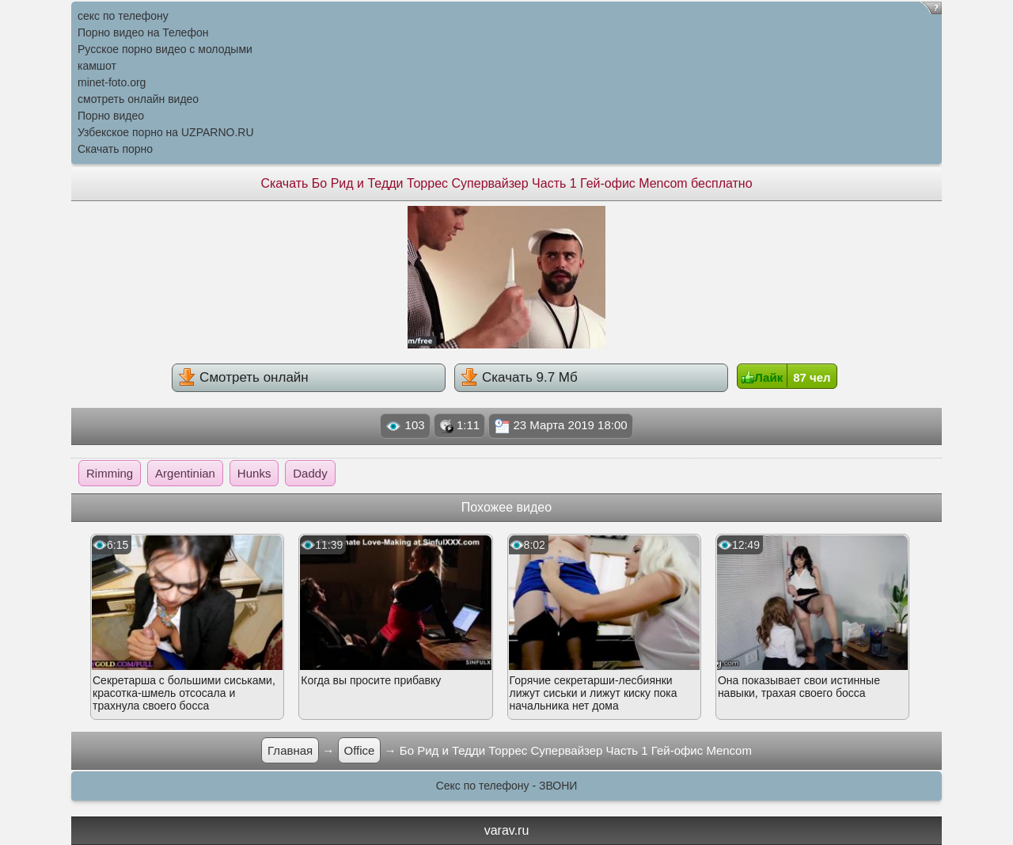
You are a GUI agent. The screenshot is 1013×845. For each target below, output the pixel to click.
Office (359, 750)
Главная (290, 750)
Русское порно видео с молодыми (165, 49)
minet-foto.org (112, 82)
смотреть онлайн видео (138, 99)
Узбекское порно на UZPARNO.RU (166, 132)
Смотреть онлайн (243, 377)
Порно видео (111, 115)
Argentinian (185, 473)
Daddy (310, 473)
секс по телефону (123, 16)
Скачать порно (115, 149)
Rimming (109, 473)
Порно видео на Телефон (143, 32)
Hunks (254, 473)
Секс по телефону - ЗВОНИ (507, 785)
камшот (97, 65)
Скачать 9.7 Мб (519, 377)
